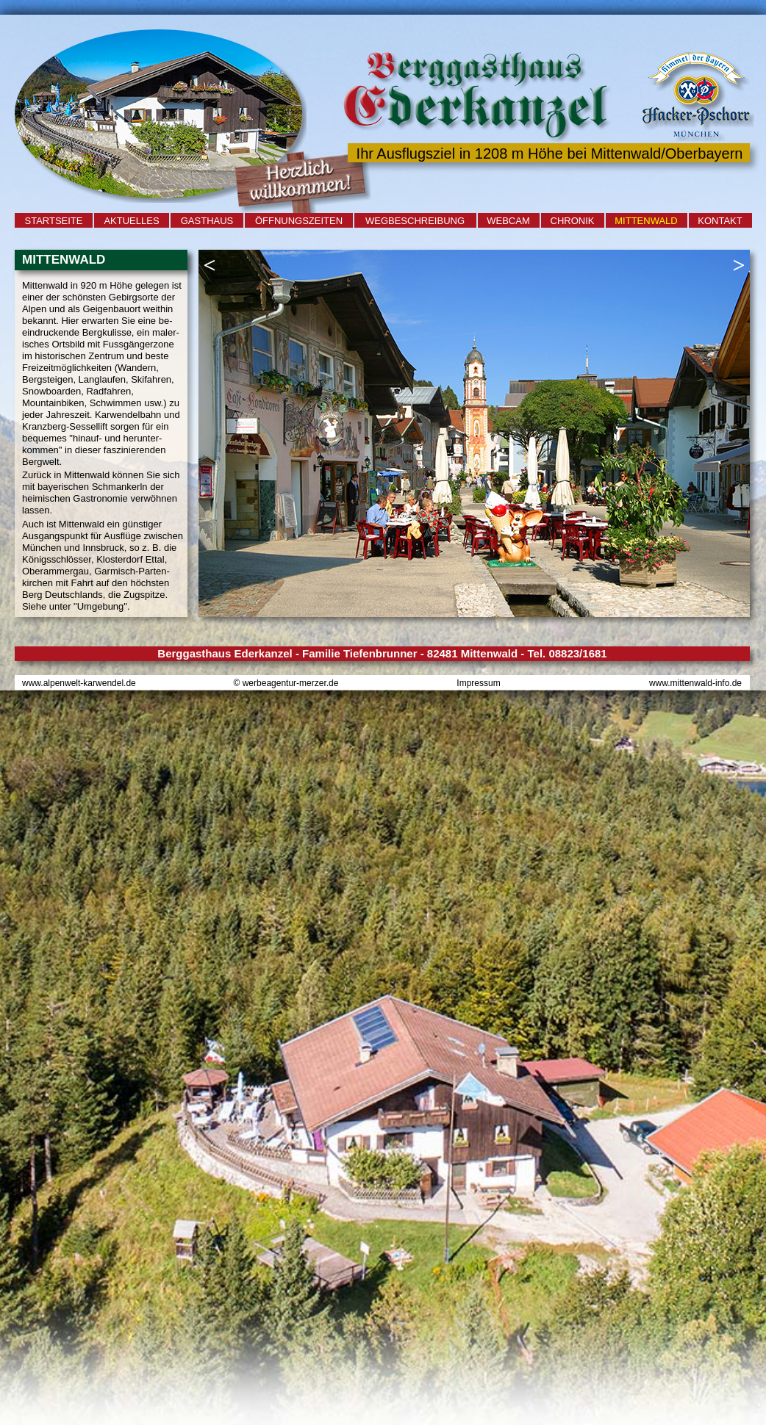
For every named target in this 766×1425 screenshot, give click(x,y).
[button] (209, 265)
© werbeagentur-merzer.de (286, 683)
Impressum (478, 683)
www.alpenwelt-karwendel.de (79, 683)
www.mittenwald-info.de (695, 683)
